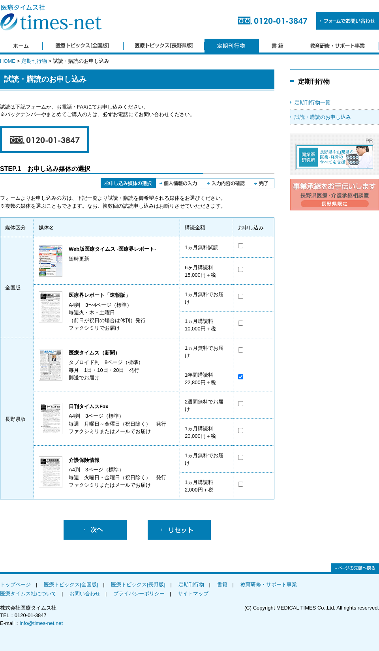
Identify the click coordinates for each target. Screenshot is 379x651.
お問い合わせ (84, 594)
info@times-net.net (41, 623)
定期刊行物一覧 (312, 102)
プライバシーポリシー (139, 594)
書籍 (222, 584)
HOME (7, 61)
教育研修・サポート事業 (268, 584)
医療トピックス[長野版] (138, 584)
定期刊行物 (34, 61)
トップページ (15, 584)
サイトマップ (193, 594)
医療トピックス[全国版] (71, 584)
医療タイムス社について (28, 594)
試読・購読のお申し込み (323, 117)
